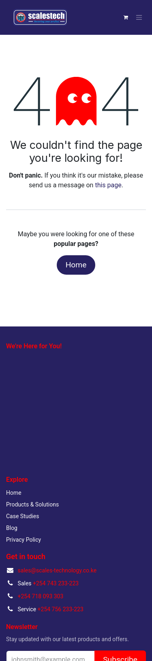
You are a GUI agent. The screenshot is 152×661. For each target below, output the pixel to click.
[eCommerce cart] (125, 17)
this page (108, 185)
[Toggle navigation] (139, 18)
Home (76, 264)
